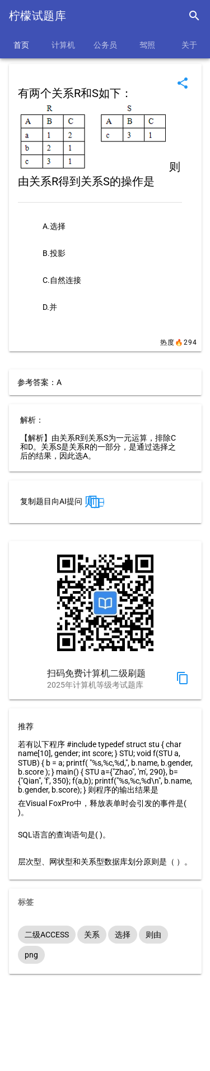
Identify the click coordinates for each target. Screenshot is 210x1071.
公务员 (105, 44)
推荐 (26, 726)
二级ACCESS (47, 934)
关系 (92, 934)
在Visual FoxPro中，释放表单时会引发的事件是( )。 (102, 808)
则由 (153, 934)
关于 (189, 44)
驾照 (147, 44)
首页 (21, 44)
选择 (122, 934)
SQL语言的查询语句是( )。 (64, 834)
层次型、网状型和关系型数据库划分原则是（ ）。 (105, 861)
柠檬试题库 (37, 15)
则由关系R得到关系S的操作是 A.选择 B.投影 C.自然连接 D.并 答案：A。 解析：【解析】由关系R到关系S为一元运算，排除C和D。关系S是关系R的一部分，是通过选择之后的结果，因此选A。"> (94, 502)
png (31, 954)
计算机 (63, 44)
